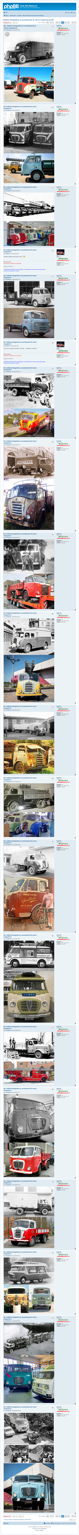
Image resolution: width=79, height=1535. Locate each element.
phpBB (34, 1526)
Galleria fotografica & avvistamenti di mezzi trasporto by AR (28, 20)
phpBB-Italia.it (44, 1528)
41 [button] (59, 22)
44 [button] (68, 22)
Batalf (58, 256)
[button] (47, 22)
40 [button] (57, 22)
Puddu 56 (59, 25)
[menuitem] (6, 12)
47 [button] (72, 22)
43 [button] (65, 22)
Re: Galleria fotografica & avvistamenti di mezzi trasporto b (20, 27)
